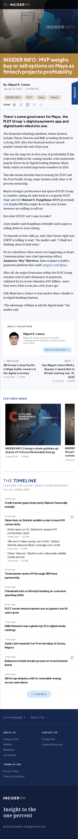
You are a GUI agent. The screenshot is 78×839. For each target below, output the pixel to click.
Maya (42, 97)
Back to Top (37, 717)
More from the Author (57, 350)
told (13, 204)
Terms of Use (12, 764)
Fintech (55, 97)
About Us (9, 732)
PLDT (30, 97)
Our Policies (9, 755)
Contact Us (50, 732)
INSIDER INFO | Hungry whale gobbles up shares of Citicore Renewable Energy (31, 450)
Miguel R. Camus (19, 84)
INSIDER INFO (13, 97)
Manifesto (8, 749)
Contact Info (48, 739)
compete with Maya (54, 265)
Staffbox (8, 744)
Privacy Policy (11, 771)
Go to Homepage (12, 717)
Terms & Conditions (14, 776)
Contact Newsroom (52, 744)
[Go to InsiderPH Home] (19, 4)
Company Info (11, 739)
